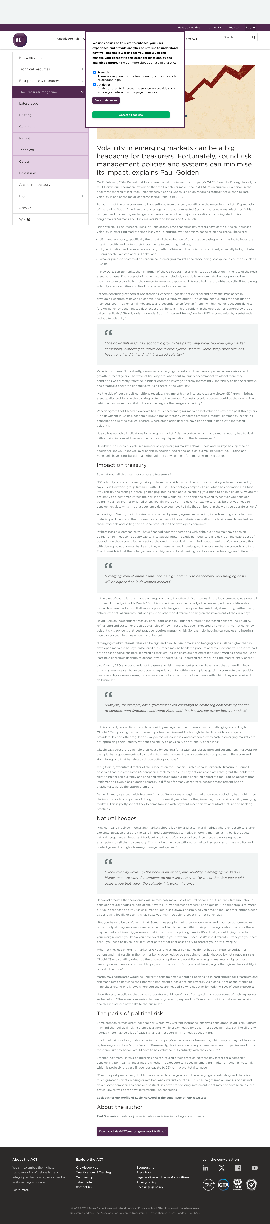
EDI (251, 1185)
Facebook (238, 1168)
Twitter (222, 1168)
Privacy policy (146, 1182)
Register (234, 27)
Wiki (22, 219)
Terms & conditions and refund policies (112, 1208)
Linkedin (205, 1168)
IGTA (224, 1185)
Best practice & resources (39, 81)
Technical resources (34, 69)
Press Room (145, 1172)
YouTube (255, 1168)
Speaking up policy (150, 1187)
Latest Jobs (84, 1182)
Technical (26, 150)
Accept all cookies (131, 114)
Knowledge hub (68, 38)
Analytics (104, 84)
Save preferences (106, 100)
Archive (25, 208)
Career (24, 161)
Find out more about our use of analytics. (148, 62)
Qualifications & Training (93, 1172)
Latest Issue (28, 103)
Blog (23, 196)
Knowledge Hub (87, 1167)
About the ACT (186, 38)
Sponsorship (145, 1167)
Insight (24, 138)
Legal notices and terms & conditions (163, 1177)
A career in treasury (34, 185)
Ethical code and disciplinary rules (178, 1208)
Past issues (28, 173)
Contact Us (214, 27)
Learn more (20, 1190)
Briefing (25, 115)
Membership (84, 1177)
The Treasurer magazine (38, 92)
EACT (209, 1185)
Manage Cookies (189, 27)
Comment (27, 127)
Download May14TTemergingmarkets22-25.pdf (132, 1131)
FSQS (237, 1185)
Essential (103, 72)
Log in (250, 27)
